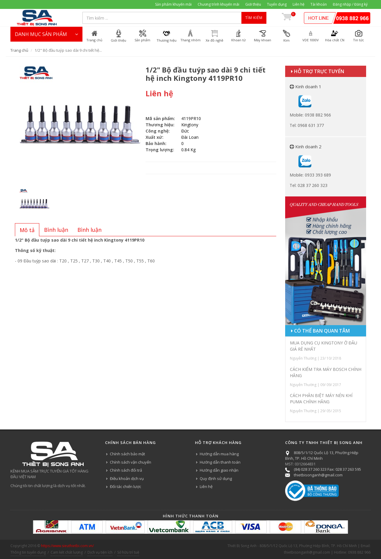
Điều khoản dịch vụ (127, 478)
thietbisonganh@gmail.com (318, 475)
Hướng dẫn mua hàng (219, 453)
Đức (185, 131)
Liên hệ (299, 4)
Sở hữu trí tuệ (128, 552)
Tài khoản (318, 4)
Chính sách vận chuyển (130, 462)
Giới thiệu (253, 4)
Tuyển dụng (277, 4)
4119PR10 (191, 118)
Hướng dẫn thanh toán (220, 462)
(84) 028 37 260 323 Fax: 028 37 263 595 (327, 469)
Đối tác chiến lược (125, 486)
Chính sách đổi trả (126, 470)
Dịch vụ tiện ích (100, 552)
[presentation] (27, 230)
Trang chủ (19, 50)
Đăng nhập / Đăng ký (350, 4)
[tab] (27, 229)
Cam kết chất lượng (67, 552)
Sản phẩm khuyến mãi (173, 4)
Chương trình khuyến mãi (218, 4)
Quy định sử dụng (216, 478)
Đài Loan (190, 137)
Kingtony (189, 124)
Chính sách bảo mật (127, 453)
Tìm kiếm (254, 17)
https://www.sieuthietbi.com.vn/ (67, 545)
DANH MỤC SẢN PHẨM (46, 34)
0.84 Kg (188, 149)
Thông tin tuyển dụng (28, 552)
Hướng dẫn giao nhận (219, 470)
